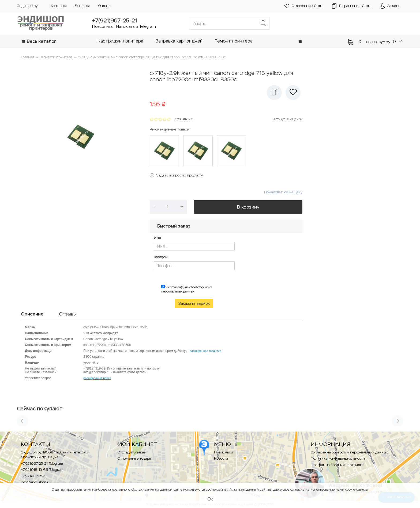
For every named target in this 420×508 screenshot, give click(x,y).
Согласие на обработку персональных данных (349, 452)
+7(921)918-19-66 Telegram (42, 469)
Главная (27, 57)
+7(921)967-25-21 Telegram (42, 463)
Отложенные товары (135, 458)
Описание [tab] (32, 314)
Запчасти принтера (56, 57)
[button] (300, 41)
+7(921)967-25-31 (34, 476)
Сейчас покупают (40, 408)
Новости (221, 458)
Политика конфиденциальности (338, 458)
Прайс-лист (224, 452)
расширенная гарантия (205, 350)
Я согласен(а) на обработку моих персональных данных (186, 289)
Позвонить (102, 26)
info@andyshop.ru (36, 482)
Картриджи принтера (120, 41)
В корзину (248, 207)
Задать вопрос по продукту (179, 175)
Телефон (160, 257)
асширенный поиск (98, 378)
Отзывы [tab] (68, 314)
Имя (157, 238)
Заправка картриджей (179, 41)
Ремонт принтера (234, 41)
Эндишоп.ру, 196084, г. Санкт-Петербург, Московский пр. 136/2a (55, 455)
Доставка (82, 5)
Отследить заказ (131, 452)
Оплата (104, 5)
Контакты (59, 5)
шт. (304, 6)
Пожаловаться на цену (283, 192)
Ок (210, 499)
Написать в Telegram (136, 26)
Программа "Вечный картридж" (337, 465)
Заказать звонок (194, 303)
